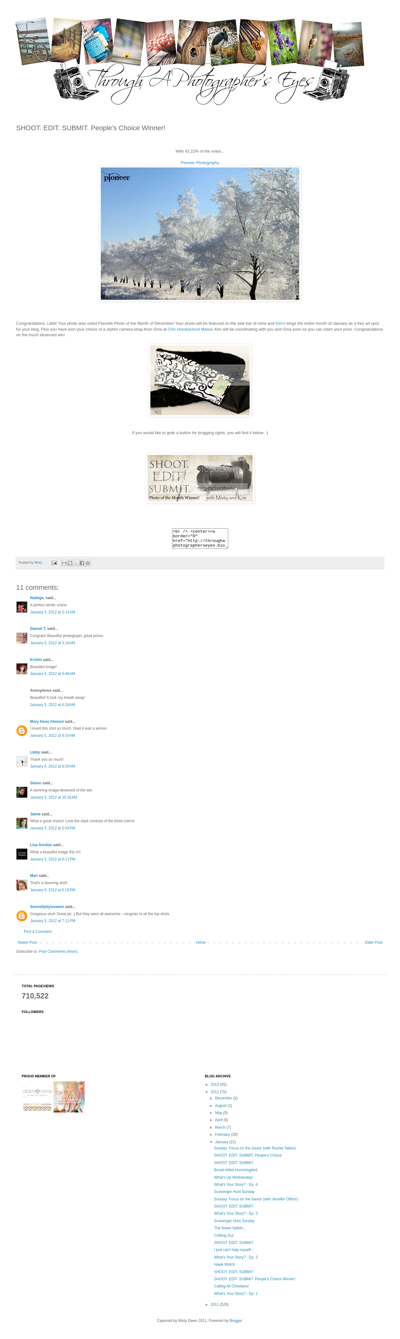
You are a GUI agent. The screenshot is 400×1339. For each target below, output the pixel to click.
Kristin (36, 663)
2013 (215, 1088)
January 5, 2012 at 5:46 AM (52, 677)
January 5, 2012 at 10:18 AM (53, 801)
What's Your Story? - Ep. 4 (235, 1188)
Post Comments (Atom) (58, 955)
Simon (36, 787)
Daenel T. (38, 632)
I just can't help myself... (234, 1253)
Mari (34, 879)
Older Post (373, 946)
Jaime (35, 818)
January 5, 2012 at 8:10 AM (52, 739)
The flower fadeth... (230, 1232)
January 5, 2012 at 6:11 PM (52, 863)
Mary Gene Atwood (47, 725)
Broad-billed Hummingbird (235, 1174)
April (219, 1123)
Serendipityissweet (47, 910)
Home (201, 946)
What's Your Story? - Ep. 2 (235, 1261)
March (220, 1131)
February (223, 1138)
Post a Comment (37, 935)
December (224, 1102)
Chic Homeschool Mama (190, 329)
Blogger (235, 1324)
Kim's (281, 323)
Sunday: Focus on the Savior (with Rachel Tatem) (255, 1152)
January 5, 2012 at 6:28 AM (52, 708)
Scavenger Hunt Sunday (234, 1195)
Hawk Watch (224, 1268)
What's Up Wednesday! (233, 1181)
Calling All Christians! (231, 1290)
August (221, 1109)
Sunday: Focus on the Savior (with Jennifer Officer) (256, 1203)
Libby (35, 756)
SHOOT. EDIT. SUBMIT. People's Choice (248, 1159)
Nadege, (37, 601)
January (222, 1146)
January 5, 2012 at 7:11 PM (52, 924)
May (219, 1116)
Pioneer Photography (200, 162)
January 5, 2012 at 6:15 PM (52, 894)
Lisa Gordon (41, 848)
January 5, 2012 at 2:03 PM (52, 832)
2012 (215, 1096)
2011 (215, 1308)
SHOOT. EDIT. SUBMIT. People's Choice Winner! (254, 1283)
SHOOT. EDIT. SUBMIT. (234, 1166)
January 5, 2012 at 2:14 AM (52, 616)
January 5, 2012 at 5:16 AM (52, 646)
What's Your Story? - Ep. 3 (235, 1217)
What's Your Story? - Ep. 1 (235, 1297)
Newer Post (27, 946)
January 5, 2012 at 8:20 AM (52, 770)
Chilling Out (223, 1239)
